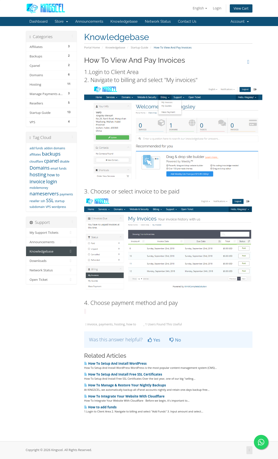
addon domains (54, 148)
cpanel (51, 161)
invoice (37, 181)
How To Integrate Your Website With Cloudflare (124, 396)
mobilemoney (39, 188)
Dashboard (38, 21)
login (51, 181)
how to (53, 175)
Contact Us (187, 21)
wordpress (59, 207)
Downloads (51, 261)
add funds (36, 148)
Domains (40, 167)
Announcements (89, 21)
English (200, 8)
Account (240, 21)
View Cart (241, 8)
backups (51, 154)
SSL (50, 200)
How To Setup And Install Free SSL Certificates (123, 374)
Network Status (158, 21)
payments (66, 194)
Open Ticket (51, 279)
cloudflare (36, 161)
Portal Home (92, 47)
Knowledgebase (124, 21)
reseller (35, 201)
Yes (154, 340)
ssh (43, 201)
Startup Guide (139, 47)
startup (60, 201)
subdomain (37, 207)
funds (63, 168)
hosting (38, 174)
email (54, 168)
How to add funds (100, 407)
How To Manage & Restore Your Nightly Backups (125, 385)
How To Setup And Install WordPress (115, 363)
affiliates (35, 154)
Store (61, 21)
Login (217, 8)
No (175, 340)
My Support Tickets (51, 232)
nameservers (44, 193)
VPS (48, 207)
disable (64, 161)
